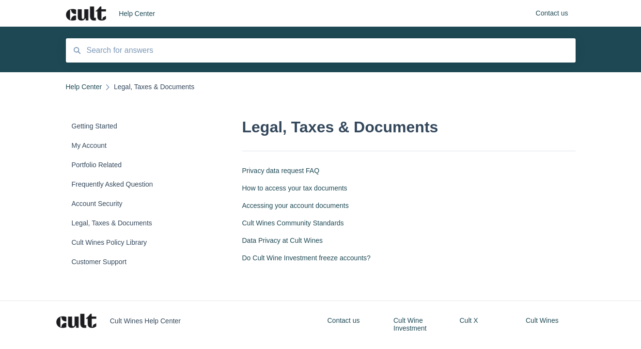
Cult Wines (542, 320)
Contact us (344, 320)
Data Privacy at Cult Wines (282, 240)
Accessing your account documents (295, 205)
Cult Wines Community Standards (293, 223)
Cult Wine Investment (409, 324)
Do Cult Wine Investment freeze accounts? (306, 258)
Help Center (137, 13)
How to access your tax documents (294, 188)
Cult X (469, 320)
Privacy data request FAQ (281, 170)
